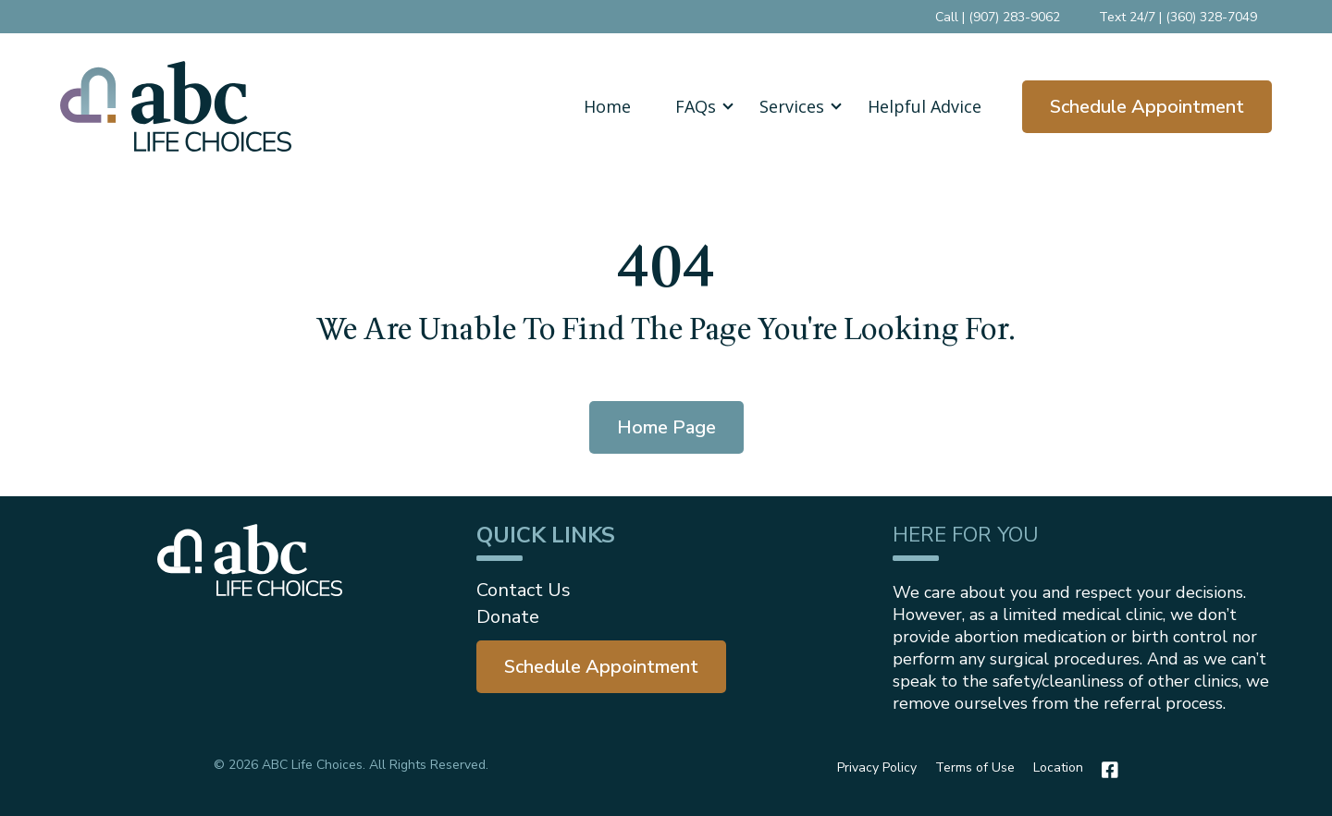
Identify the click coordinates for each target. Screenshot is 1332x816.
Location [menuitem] (1058, 767)
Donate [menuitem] (507, 616)
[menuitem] (601, 666)
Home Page (666, 427)
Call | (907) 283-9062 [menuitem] (997, 17)
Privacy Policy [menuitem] (877, 767)
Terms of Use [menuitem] (975, 767)
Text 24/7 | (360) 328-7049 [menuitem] (1178, 17)
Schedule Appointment (1147, 106)
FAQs (695, 106)
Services (791, 106)
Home (607, 106)
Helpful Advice (924, 106)
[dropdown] (695, 106)
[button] (695, 106)
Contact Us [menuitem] (523, 590)
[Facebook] (1105, 770)
